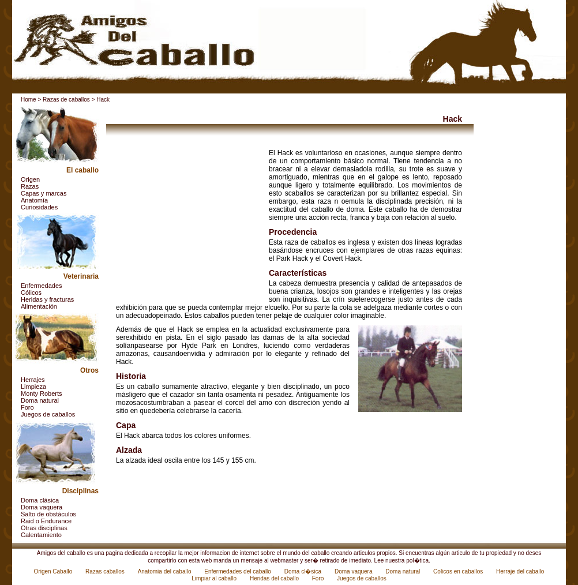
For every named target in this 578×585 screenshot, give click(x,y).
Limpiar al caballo (215, 578)
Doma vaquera (41, 507)
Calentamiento (41, 534)
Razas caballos (105, 571)
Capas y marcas (43, 193)
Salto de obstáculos (48, 514)
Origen (30, 179)
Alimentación (39, 306)
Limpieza (33, 386)
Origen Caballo (54, 571)
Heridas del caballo (275, 578)
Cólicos (31, 292)
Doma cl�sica (303, 571)
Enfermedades (41, 285)
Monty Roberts (41, 393)
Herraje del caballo (520, 571)
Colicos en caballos (459, 571)
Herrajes (33, 379)
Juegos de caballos (48, 414)
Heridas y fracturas (47, 299)
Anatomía (34, 200)
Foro (27, 407)
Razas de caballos (66, 99)
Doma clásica (40, 500)
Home (28, 99)
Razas (30, 186)
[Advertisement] (188, 221)
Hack (103, 99)
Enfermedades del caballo (238, 571)
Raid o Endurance (46, 521)
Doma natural (40, 400)
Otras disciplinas (44, 527)
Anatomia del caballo (165, 571)
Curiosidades (39, 207)
